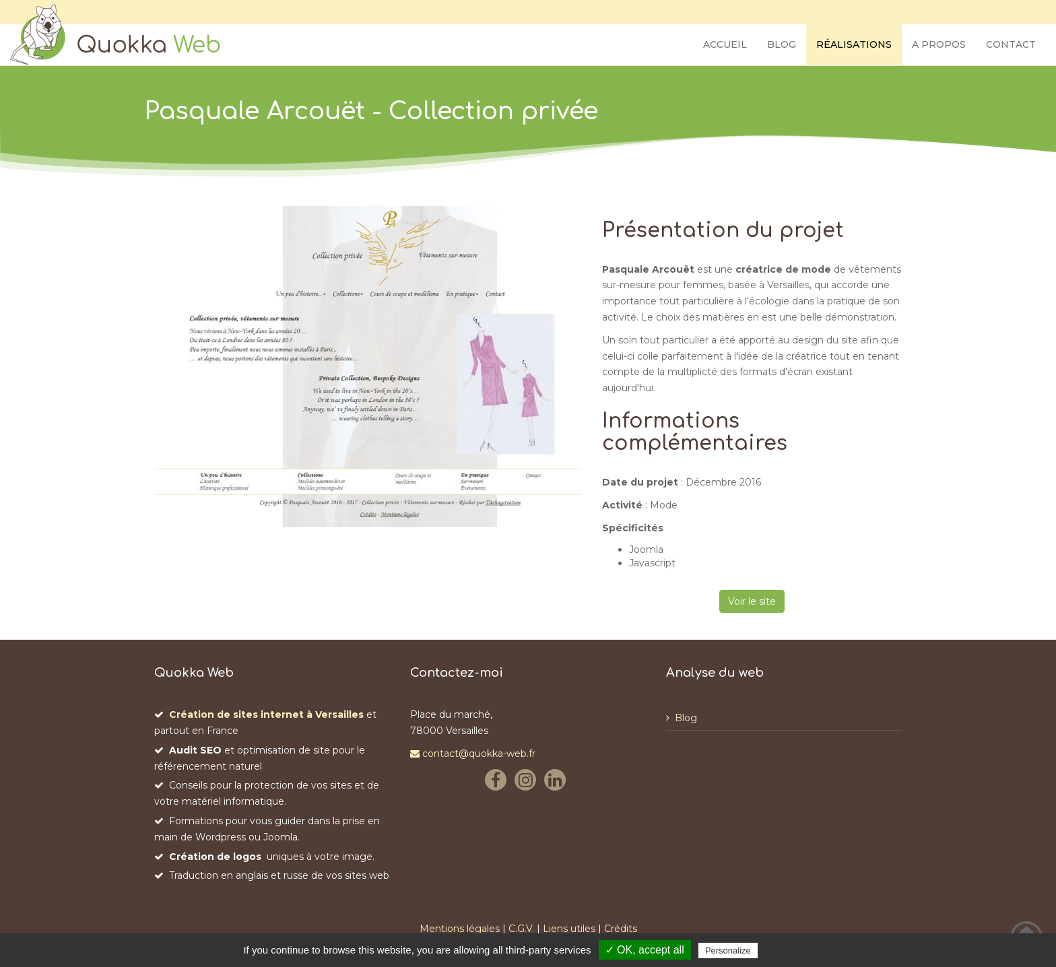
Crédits (620, 929)
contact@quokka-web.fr (472, 753)
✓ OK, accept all (644, 950)
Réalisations (854, 44)
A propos (939, 44)
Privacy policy (793, 950)
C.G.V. (521, 929)
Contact (1011, 44)
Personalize (728, 950)
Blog (781, 44)
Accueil (725, 44)
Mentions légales (460, 929)
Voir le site (752, 601)
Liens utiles (569, 929)
